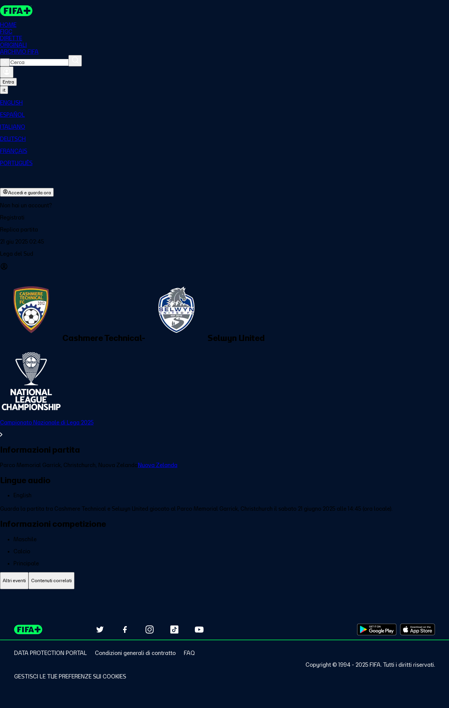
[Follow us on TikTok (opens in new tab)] (174, 629)
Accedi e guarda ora (27, 192)
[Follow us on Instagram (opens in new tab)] (149, 629)
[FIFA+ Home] (16, 10)
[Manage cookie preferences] (70, 676)
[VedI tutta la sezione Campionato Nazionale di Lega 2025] (224, 428)
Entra (8, 82)
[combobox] (39, 62)
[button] (224, 217)
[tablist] (224, 580)
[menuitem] (224, 102)
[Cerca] (75, 60)
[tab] (14, 580)
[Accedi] (6, 72)
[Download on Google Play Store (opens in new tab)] (377, 629)
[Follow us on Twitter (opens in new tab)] (100, 629)
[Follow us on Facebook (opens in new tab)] (124, 629)
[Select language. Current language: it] (4, 90)
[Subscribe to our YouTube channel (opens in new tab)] (199, 629)
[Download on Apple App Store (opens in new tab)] (417, 629)
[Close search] (5, 62)
